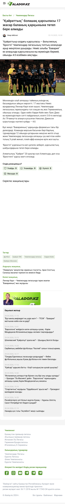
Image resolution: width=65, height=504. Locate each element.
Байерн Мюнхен (10, 261)
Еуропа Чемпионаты (14, 462)
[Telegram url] (27, 473)
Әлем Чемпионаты (13, 459)
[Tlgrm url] (33, 473)
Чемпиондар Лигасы (14, 454)
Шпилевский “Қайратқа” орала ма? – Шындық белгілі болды (32, 340)
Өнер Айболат (12, 35)
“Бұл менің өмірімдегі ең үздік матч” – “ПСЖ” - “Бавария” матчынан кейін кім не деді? (30, 319)
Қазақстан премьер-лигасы (18, 434)
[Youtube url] (20, 473)
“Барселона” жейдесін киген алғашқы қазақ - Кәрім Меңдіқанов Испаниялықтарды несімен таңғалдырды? (29, 330)
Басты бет (7, 15)
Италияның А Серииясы (16, 445)
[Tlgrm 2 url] (40, 473)
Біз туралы (37, 495)
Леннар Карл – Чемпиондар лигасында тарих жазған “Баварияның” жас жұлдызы (26, 282)
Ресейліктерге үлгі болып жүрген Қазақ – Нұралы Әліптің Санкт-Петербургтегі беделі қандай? (30, 401)
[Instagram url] (13, 473)
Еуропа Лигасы (12, 457)
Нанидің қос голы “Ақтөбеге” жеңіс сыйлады (24, 411)
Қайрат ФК (17, 257)
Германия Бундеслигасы (16, 442)
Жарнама (58, 495)
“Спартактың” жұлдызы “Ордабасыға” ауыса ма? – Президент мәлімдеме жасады (32, 390)
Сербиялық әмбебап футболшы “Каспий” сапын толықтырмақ (32, 348)
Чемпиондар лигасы (33, 257)
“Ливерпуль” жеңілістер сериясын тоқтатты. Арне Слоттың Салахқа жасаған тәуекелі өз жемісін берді (29, 271)
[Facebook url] (7, 473)
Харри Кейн (49, 257)
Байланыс (48, 495)
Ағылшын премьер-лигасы (17, 437)
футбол (7, 257)
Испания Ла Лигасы (14, 439)
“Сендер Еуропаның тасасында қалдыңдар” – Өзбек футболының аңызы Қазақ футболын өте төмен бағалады (30, 358)
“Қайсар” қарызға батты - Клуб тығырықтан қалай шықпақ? (31, 367)
